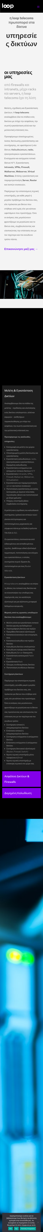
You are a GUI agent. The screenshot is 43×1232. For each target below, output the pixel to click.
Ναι (10, 1228)
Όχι (16, 1228)
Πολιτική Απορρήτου (28, 1228)
